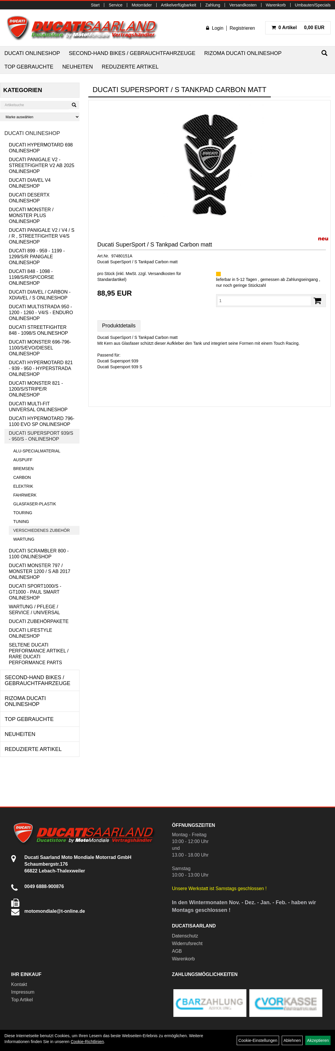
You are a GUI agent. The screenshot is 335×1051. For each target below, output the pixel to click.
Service (115, 5)
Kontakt (19, 984)
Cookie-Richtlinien (87, 1041)
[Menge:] (264, 300)
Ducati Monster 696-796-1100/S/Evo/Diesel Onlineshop (40, 347)
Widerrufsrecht (187, 943)
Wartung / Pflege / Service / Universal (34, 609)
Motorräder (142, 5)
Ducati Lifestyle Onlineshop (30, 633)
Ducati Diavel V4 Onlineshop (30, 183)
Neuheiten (77, 67)
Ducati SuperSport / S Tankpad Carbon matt (154, 244)
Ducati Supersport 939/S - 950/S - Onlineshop (41, 436)
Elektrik (23, 486)
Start (95, 5)
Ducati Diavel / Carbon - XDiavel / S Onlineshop (40, 294)
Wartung (23, 539)
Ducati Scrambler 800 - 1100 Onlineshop (39, 553)
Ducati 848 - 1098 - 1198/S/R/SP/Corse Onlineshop (31, 277)
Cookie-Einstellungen (257, 1040)
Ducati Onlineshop (32, 53)
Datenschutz (185, 935)
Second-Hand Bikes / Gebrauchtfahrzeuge (132, 53)
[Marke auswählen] (39, 117)
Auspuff (22, 459)
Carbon (22, 477)
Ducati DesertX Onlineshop (29, 197)
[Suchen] (324, 53)
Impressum (22, 992)
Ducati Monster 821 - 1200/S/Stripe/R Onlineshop (36, 389)
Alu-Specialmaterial (36, 451)
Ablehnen (292, 1040)
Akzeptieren (318, 1040)
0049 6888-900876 (44, 886)
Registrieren (242, 28)
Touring (22, 512)
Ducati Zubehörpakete (39, 621)
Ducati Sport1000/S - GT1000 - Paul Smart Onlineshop (35, 592)
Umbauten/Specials (313, 5)
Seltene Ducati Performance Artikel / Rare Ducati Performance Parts (39, 653)
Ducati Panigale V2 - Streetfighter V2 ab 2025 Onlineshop (41, 165)
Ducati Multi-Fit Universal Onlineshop (38, 406)
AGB (177, 951)
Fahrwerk (25, 495)
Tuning (21, 521)
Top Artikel (22, 999)
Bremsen (23, 468)
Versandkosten (243, 5)
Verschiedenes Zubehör (41, 530)
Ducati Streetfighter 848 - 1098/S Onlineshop (38, 330)
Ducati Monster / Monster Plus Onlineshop (31, 215)
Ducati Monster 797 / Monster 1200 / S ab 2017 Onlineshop (39, 571)
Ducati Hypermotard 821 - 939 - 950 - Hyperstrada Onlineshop (41, 368)
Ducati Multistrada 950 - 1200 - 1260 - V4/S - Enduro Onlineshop (41, 312)
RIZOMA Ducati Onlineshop (243, 53)
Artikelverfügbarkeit (178, 5)
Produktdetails (119, 326)
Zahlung (212, 5)
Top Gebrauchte (28, 67)
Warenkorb (276, 5)
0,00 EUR (297, 27)
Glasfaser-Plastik (34, 504)
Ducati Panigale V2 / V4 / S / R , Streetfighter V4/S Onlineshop (41, 236)
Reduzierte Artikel (130, 67)
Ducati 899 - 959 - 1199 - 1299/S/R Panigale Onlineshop (37, 256)
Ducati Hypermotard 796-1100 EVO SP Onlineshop (41, 421)
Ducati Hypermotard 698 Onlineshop (41, 147)
